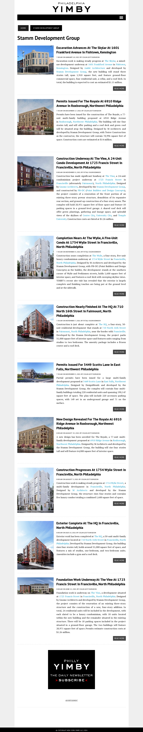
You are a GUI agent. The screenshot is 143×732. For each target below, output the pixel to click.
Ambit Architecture (94, 67)
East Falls (109, 379)
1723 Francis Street (110, 178)
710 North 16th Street (114, 326)
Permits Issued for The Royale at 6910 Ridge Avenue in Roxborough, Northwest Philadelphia (89, 103)
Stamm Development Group (71, 71)
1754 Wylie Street (101, 258)
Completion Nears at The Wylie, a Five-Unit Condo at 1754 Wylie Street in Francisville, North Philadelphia (87, 241)
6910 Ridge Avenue (100, 438)
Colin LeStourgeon (90, 57)
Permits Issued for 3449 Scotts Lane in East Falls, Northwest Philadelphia (88, 365)
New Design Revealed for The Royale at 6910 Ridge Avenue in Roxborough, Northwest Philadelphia (88, 422)
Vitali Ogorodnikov (92, 172)
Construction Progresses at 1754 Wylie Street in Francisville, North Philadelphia (91, 470)
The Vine (110, 175)
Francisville (62, 182)
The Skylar (110, 60)
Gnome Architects (68, 186)
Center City (89, 214)
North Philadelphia (105, 182)
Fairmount (87, 182)
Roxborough (65, 121)
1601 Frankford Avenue (100, 64)
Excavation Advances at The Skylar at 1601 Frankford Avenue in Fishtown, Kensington (87, 50)
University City (104, 214)
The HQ (103, 322)
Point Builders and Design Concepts (105, 189)
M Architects (79, 488)
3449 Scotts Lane (92, 379)
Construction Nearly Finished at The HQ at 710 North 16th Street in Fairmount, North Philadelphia (89, 309)
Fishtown (120, 64)
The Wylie (97, 254)
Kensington (62, 67)
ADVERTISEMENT (71, 699)
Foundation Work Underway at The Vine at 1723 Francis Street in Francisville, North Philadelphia (90, 580)
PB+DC (81, 189)
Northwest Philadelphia (85, 121)
